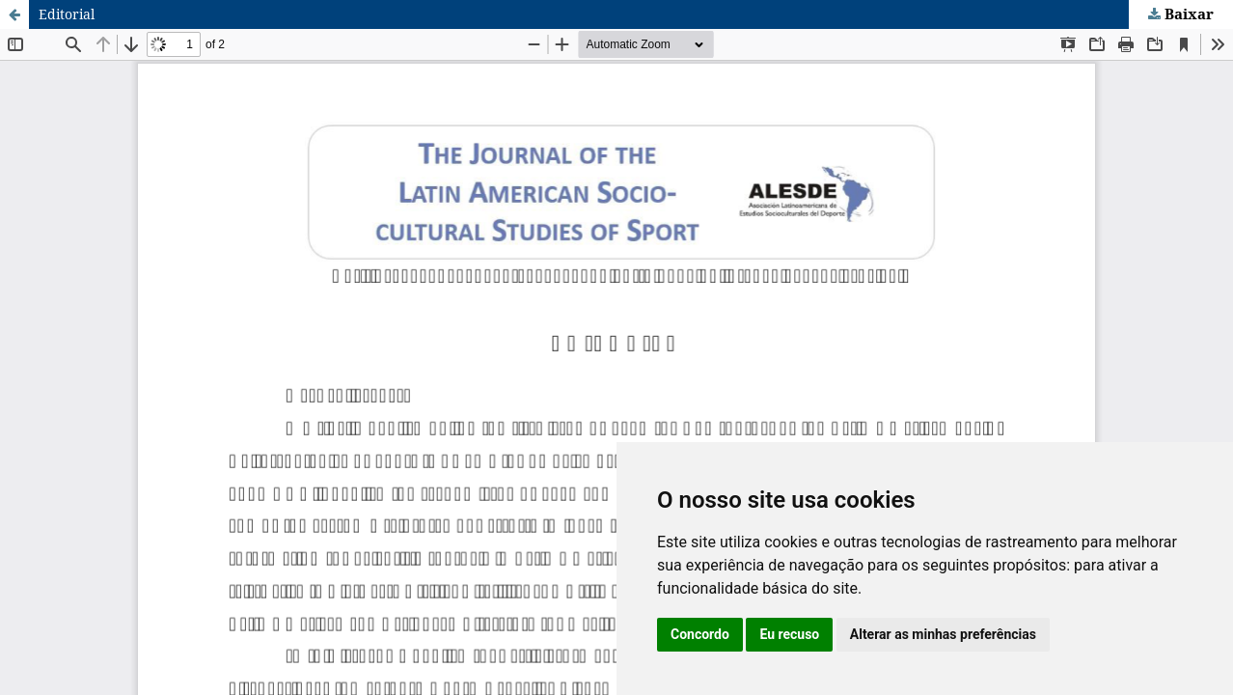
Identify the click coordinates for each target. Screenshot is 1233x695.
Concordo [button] (700, 634)
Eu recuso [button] (789, 634)
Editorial (67, 14)
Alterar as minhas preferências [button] (943, 634)
